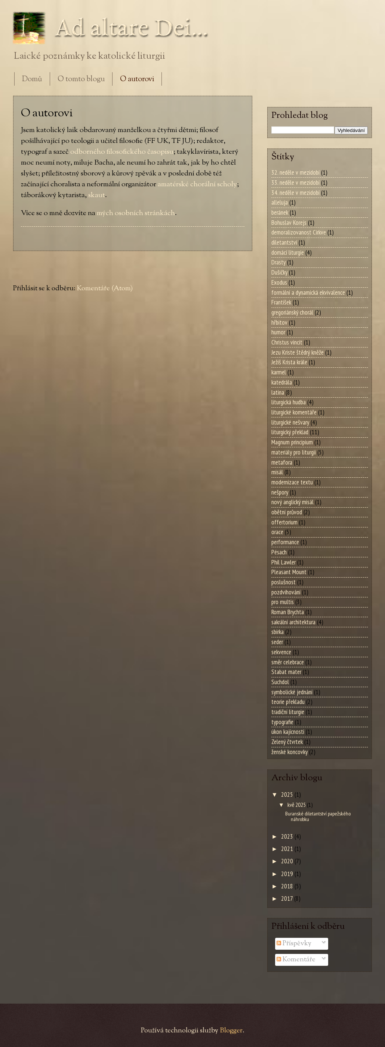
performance (285, 542)
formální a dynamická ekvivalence (308, 292)
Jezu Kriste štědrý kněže (297, 352)
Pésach (279, 552)
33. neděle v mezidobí (295, 182)
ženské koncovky (289, 752)
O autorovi (137, 79)
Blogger (231, 1031)
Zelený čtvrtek (287, 742)
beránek (279, 212)
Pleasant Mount (289, 572)
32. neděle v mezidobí (295, 172)
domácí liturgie (287, 252)
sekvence (281, 652)
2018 (288, 886)
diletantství (284, 242)
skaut (96, 195)
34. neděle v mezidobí (295, 193)
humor (278, 332)
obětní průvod (286, 512)
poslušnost (283, 582)
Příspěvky (294, 944)
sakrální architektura (293, 622)
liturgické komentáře (294, 412)
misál (277, 472)
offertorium (284, 522)
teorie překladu (288, 702)
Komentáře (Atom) (105, 289)
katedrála (281, 382)
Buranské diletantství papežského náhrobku (318, 816)
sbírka (277, 632)
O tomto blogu (81, 79)
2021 (288, 849)
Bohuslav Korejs (289, 222)
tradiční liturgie (287, 712)
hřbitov (279, 322)
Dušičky (279, 272)
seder (277, 642)
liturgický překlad (289, 432)
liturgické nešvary (290, 422)
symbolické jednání (291, 692)
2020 (288, 861)
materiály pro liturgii (293, 452)
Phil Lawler (283, 562)
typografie (282, 722)
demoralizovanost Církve (298, 232)
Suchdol (280, 682)
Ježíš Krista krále (289, 362)
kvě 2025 (297, 804)
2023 (288, 836)
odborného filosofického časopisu (121, 152)
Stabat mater (286, 672)
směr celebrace (287, 662)
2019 (288, 874)
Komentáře (296, 960)
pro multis (282, 602)
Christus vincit (286, 342)
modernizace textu (292, 482)
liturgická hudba (288, 402)
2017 (287, 898)
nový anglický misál (292, 502)
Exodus (279, 282)
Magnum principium (292, 442)
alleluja (279, 202)
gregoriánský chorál (292, 312)
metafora (281, 462)
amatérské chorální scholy (197, 184)
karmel (278, 372)
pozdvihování (286, 592)
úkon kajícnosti (287, 732)
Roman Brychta (287, 612)
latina (277, 392)
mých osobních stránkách (136, 213)
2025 (288, 794)
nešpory (279, 492)
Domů (32, 79)
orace (277, 532)
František (281, 302)
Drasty (278, 262)
